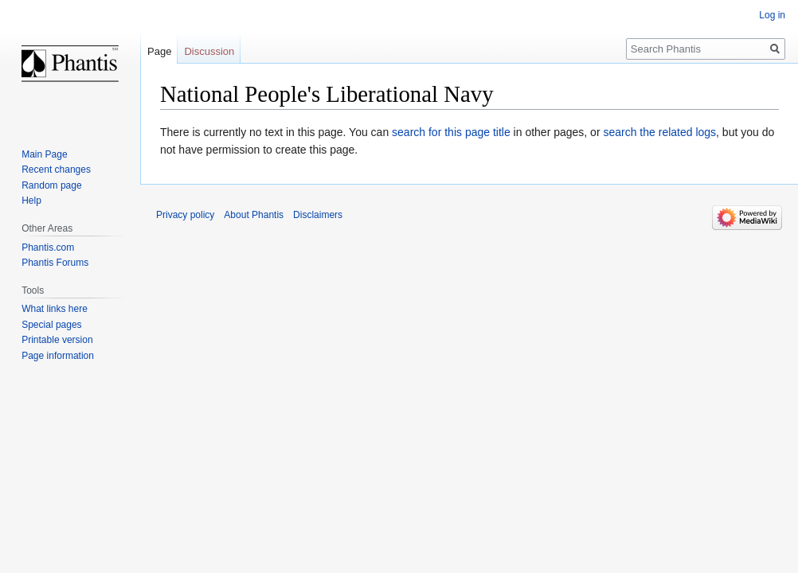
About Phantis (254, 214)
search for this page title (451, 132)
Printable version (57, 339)
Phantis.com (48, 247)
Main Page (44, 154)
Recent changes (56, 169)
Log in (772, 15)
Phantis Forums (55, 262)
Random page (51, 185)
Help (31, 200)
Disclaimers (317, 214)
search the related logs (659, 132)
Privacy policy (185, 214)
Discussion (209, 51)
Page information (58, 355)
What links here (55, 308)
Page (159, 51)
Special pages (51, 324)
